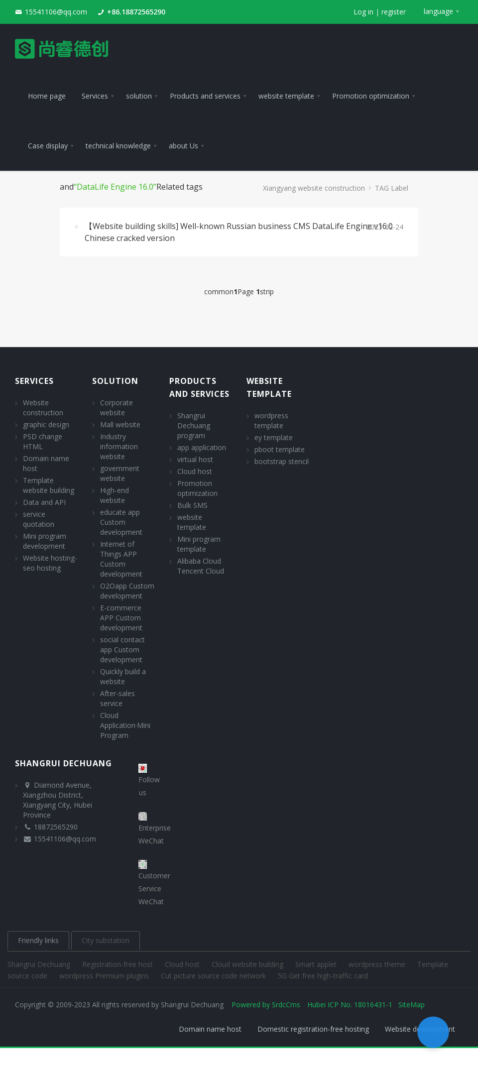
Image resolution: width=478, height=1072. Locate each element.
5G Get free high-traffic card (323, 975)
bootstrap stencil (281, 461)
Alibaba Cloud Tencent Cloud (200, 566)
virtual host (195, 459)
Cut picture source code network (214, 975)
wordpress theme (378, 964)
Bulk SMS (192, 505)
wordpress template (271, 420)
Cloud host (194, 471)
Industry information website (119, 446)
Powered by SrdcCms (266, 1004)
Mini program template (199, 544)
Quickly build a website (123, 676)
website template (191, 522)
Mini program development (44, 541)
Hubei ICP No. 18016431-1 (349, 1004)
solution (115, 380)
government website (119, 473)
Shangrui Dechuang (39, 964)
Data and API (44, 502)
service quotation (38, 519)
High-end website (114, 495)
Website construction (43, 407)
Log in (363, 11)
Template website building (48, 485)
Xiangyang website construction (314, 188)
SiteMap (411, 1004)
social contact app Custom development (122, 649)
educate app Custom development (121, 522)
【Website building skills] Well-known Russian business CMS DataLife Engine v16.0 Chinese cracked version (239, 232)
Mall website (120, 424)
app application (201, 447)
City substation (105, 940)
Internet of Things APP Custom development (121, 559)
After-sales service (117, 698)
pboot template (279, 449)
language (438, 11)
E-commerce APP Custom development (121, 617)
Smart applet (317, 964)
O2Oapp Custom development (127, 590)
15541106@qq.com (56, 11)
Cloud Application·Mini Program (125, 725)
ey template (273, 437)
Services (34, 380)
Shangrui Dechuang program (193, 425)
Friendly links (38, 940)
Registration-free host (118, 964)
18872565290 (56, 827)
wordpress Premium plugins (105, 975)
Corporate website (116, 407)
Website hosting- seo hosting (50, 563)
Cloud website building (248, 964)
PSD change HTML (42, 441)
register (393, 11)
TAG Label (391, 188)
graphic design (46, 424)
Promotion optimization (197, 488)
